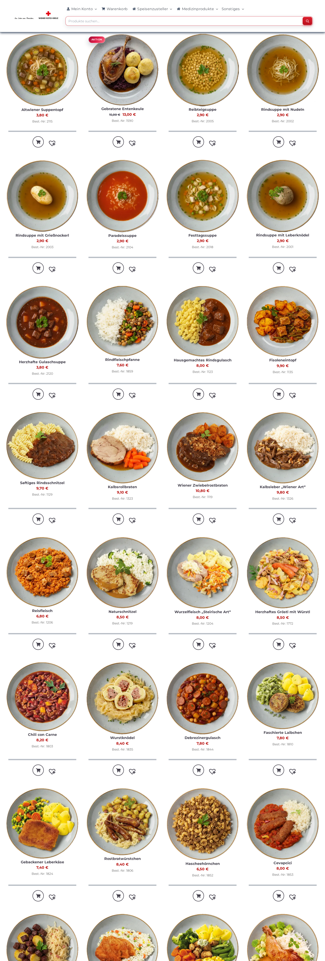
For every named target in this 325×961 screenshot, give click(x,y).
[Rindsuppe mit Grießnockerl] (42, 196)
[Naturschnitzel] (122, 573)
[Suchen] (307, 21)
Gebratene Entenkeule (122, 109)
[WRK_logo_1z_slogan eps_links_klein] (36, 12)
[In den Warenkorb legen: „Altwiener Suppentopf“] (38, 142)
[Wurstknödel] (122, 699)
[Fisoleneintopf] (282, 322)
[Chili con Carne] (42, 697)
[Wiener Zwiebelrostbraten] (202, 447)
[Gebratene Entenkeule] (122, 70)
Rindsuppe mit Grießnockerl (42, 235)
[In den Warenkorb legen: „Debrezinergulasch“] (198, 770)
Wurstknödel (122, 738)
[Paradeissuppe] (122, 196)
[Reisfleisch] (42, 573)
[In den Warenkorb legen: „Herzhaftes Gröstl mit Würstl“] (278, 644)
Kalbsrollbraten (122, 487)
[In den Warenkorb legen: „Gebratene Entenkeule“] (118, 142)
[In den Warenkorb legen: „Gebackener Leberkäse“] (38, 895)
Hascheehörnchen (203, 864)
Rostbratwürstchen (122, 859)
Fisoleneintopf (282, 360)
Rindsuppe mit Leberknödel (282, 235)
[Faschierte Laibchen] (282, 696)
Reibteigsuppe (202, 109)
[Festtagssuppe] (202, 196)
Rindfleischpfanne (122, 360)
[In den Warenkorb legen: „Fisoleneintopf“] (278, 394)
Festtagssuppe (202, 235)
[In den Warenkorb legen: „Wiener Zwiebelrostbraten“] (198, 519)
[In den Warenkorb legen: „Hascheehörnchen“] (198, 895)
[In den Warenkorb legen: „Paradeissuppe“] (118, 268)
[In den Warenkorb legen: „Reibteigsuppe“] (198, 142)
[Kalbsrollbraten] (122, 448)
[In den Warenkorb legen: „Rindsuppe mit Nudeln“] (278, 142)
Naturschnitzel (123, 612)
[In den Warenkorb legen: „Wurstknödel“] (118, 770)
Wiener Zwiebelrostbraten (203, 485)
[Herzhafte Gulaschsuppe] (42, 323)
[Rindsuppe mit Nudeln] (282, 70)
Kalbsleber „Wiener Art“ (283, 487)
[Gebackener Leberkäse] (42, 824)
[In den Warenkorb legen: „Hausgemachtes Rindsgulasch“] (198, 394)
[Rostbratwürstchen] (122, 822)
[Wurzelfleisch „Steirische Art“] (202, 573)
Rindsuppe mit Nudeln (282, 109)
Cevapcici (283, 863)
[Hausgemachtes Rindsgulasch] (202, 322)
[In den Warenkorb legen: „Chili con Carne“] (38, 770)
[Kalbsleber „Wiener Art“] (282, 448)
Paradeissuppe (122, 235)
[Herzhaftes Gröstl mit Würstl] (282, 573)
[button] (49, 141)
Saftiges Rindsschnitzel (42, 483)
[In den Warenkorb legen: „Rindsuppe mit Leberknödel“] (278, 268)
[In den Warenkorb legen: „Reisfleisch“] (38, 644)
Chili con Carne (42, 734)
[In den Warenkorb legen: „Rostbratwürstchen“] (118, 895)
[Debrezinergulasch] (202, 699)
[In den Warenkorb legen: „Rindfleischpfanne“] (118, 394)
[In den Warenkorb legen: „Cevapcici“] (278, 895)
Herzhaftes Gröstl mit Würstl (282, 612)
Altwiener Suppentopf (42, 110)
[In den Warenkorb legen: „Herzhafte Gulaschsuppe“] (38, 394)
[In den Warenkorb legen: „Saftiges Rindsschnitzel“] (38, 519)
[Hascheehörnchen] (202, 825)
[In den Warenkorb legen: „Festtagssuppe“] (198, 268)
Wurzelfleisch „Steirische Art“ (202, 612)
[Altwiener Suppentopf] (42, 71)
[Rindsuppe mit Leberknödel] (282, 196)
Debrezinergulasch (203, 738)
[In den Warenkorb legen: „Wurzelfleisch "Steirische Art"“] (198, 644)
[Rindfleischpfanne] (122, 322)
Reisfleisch (42, 611)
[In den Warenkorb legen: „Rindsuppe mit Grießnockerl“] (38, 268)
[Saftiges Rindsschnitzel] (42, 446)
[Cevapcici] (282, 824)
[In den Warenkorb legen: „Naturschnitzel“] (118, 644)
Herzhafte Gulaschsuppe (42, 362)
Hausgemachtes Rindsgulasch (203, 360)
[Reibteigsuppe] (202, 70)
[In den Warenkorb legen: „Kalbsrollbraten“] (118, 519)
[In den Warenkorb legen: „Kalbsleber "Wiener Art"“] (278, 519)
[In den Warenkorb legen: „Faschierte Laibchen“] (278, 770)
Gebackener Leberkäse (42, 862)
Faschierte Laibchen (283, 732)
